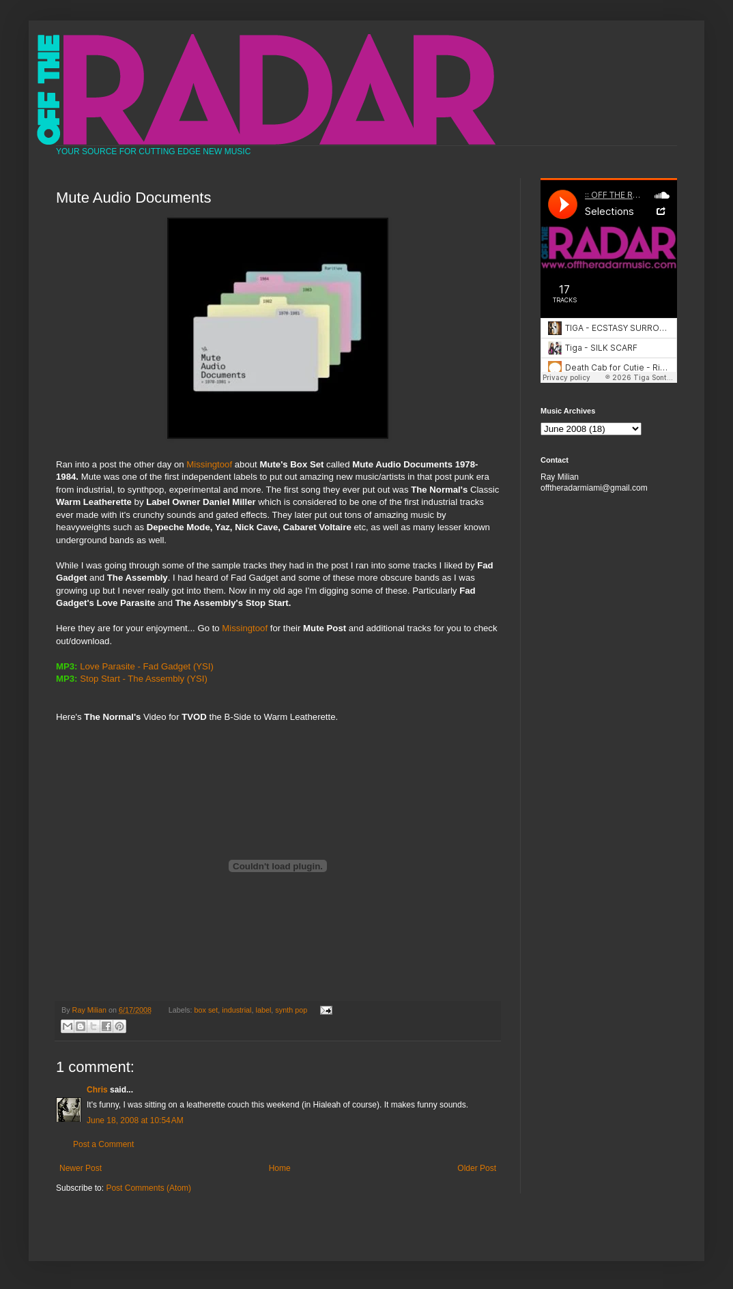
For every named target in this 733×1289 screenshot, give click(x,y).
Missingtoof (209, 464)
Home (280, 1168)
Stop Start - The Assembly (132, 679)
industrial (236, 1010)
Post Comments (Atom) (148, 1188)
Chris (97, 1090)
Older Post (476, 1168)
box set (206, 1010)
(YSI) (203, 666)
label (264, 1010)
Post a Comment (103, 1144)
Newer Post (80, 1168)
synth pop (291, 1010)
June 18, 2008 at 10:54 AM (135, 1120)
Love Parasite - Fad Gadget (135, 666)
